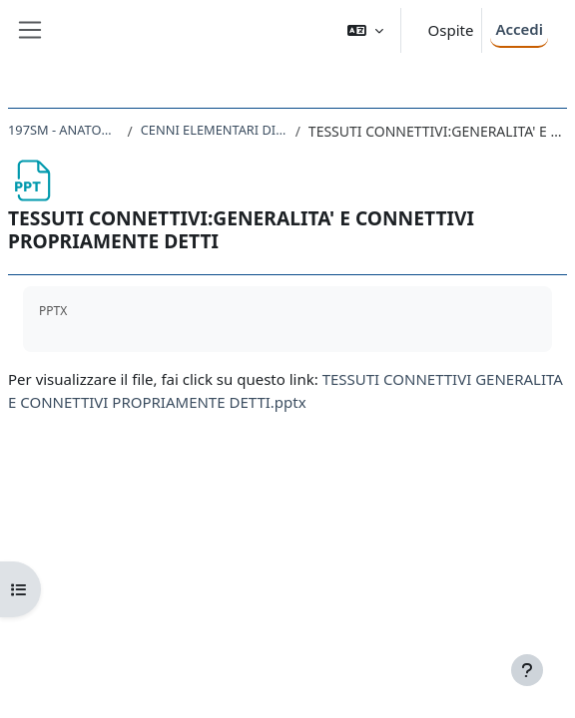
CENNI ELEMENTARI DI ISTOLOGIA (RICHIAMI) (214, 130)
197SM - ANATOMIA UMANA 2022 (64, 130)
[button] (365, 30)
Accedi (519, 29)
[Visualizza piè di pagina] (527, 670)
